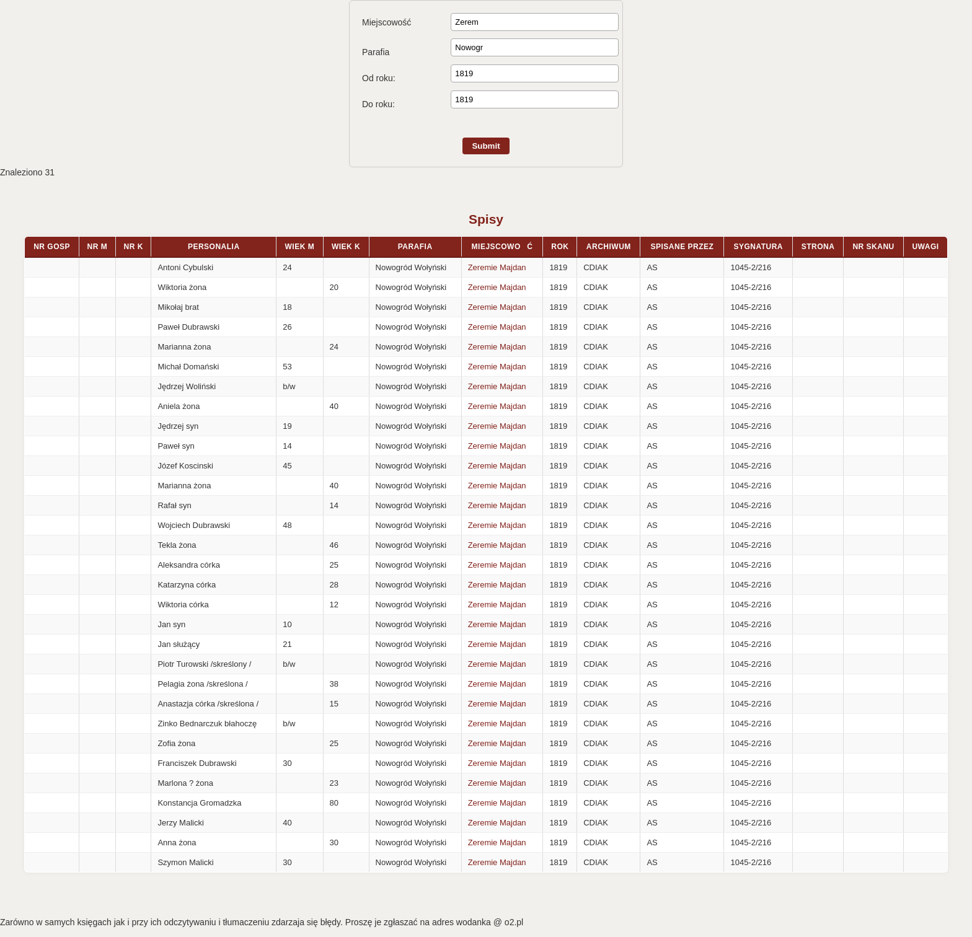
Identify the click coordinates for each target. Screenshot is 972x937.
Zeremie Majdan (497, 267)
